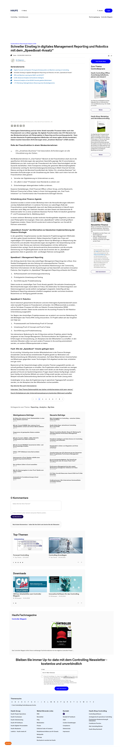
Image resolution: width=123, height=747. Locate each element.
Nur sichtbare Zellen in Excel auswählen (25, 464)
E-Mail (43, 669)
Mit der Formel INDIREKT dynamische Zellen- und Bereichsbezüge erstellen (28, 445)
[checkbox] (12, 513)
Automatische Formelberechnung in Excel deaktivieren (25, 478)
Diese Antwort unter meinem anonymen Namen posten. (29, 513)
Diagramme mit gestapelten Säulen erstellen (26, 432)
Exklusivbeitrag (19, 539)
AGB (97, 251)
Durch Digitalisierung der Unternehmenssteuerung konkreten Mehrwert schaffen (41, 393)
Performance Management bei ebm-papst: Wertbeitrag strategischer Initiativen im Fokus (63, 467)
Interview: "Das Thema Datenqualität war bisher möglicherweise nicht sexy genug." (42, 389)
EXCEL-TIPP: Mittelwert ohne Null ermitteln (26, 452)
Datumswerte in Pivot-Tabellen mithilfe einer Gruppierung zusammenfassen (26, 458)
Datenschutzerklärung (99, 254)
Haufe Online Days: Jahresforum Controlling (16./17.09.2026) (63, 426)
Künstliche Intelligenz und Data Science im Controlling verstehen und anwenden (66, 439)
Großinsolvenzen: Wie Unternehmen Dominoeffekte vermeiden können (65, 481)
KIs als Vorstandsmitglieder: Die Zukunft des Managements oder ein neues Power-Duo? (63, 460)
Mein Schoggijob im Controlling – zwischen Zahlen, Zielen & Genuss (65, 419)
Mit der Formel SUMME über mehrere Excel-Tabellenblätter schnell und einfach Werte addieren (28, 426)
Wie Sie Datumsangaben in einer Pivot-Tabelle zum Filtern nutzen (28, 471)
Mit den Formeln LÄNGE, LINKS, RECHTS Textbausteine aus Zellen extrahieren (25, 438)
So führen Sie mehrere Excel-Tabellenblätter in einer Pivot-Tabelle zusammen (28, 419)
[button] (24, 10)
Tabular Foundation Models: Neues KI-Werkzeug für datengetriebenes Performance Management (65, 432)
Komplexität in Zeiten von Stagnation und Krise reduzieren (64, 446)
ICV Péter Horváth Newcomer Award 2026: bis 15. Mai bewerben (66, 474)
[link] (14, 17)
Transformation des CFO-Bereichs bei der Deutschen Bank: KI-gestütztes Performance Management (66, 453)
